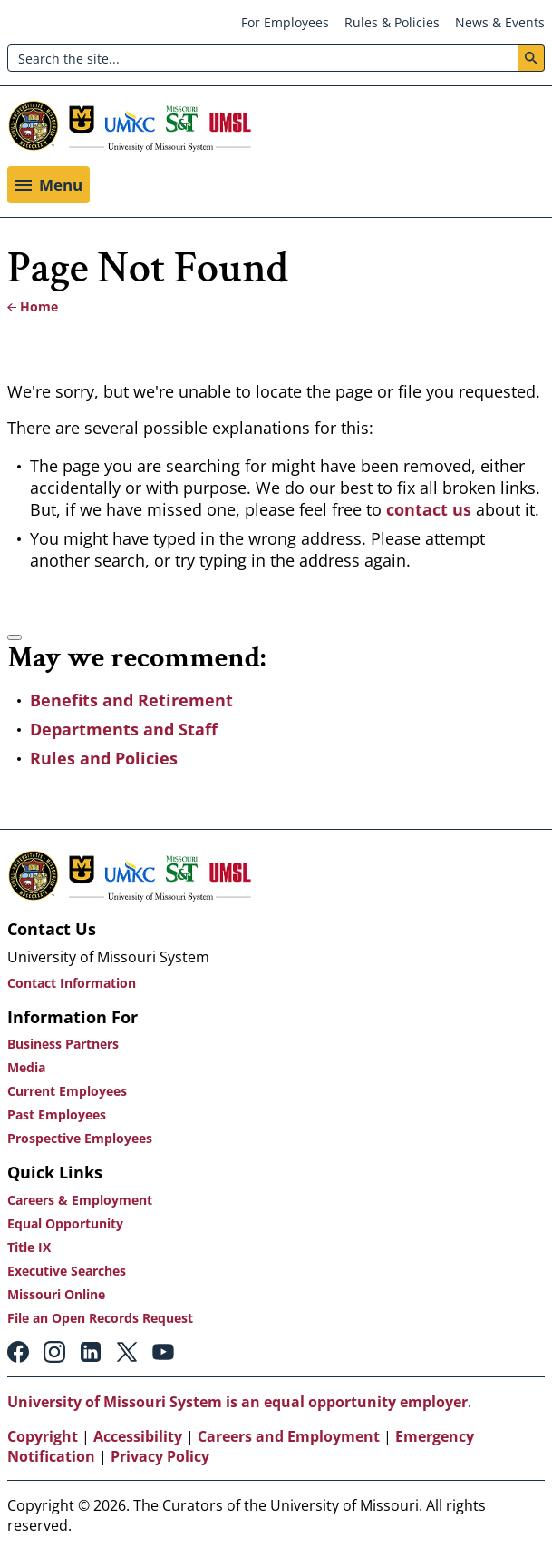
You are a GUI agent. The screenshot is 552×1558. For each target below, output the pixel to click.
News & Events (500, 22)
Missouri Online (56, 1294)
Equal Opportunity (65, 1223)
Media (26, 1067)
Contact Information (71, 982)
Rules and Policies (104, 758)
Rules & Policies (392, 22)
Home (39, 306)
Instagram (54, 1352)
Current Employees (67, 1090)
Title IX (29, 1247)
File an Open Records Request (100, 1317)
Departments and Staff (124, 729)
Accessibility (137, 1436)
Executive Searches (66, 1270)
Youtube (163, 1352)
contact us (431, 509)
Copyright (42, 1436)
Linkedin (91, 1352)
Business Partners (63, 1043)
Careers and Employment (289, 1436)
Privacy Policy (160, 1456)
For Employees (285, 22)
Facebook (18, 1352)
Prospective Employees (79, 1138)
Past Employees (56, 1114)
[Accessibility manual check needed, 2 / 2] (14, 637)
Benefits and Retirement (131, 700)
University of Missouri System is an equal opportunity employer (237, 1402)
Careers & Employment (79, 1199)
